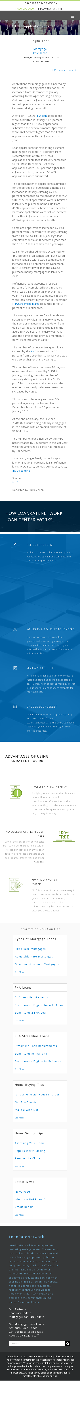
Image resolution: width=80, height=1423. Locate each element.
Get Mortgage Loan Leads (26, 1324)
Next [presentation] (75, 57)
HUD (15, 482)
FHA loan (41, 115)
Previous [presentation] (4, 57)
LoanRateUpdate (20, 1313)
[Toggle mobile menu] (73, 16)
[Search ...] (37, 1343)
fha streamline (21, 470)
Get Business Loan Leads (26, 1331)
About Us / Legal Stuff (24, 1335)
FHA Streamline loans (25, 303)
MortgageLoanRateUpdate (26, 1316)
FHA (33, 351)
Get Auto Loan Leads (23, 1328)
